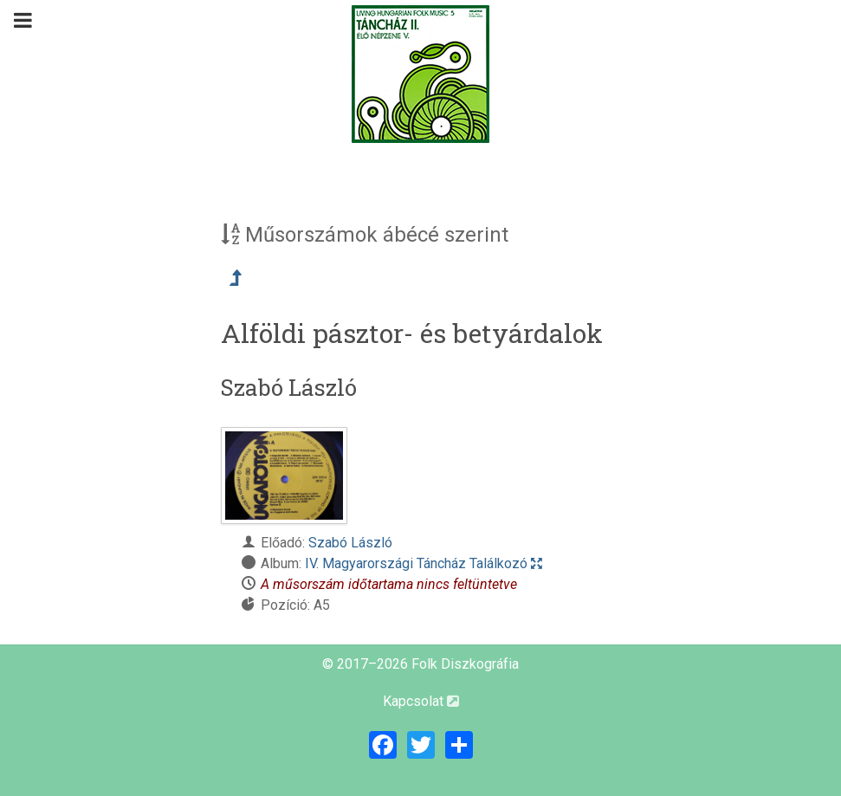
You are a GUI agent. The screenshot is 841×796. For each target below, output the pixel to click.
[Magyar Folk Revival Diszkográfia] (421, 74)
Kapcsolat (421, 701)
